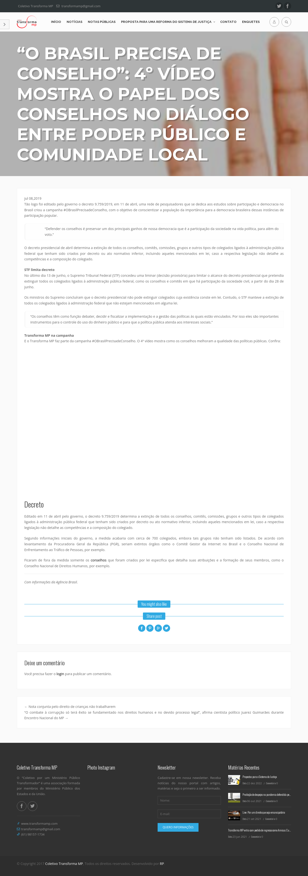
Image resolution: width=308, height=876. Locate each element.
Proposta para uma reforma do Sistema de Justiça (166, 22)
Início (56, 22)
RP (162, 863)
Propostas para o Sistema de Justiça (260, 777)
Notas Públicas (102, 22)
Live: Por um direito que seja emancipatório (264, 812)
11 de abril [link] (52, 516)
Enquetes (251, 22)
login (60, 674)
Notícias (74, 22)
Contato (228, 22)
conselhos (98, 560)
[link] (77, 204)
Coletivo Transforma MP (64, 863)
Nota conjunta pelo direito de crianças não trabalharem (70, 706)
